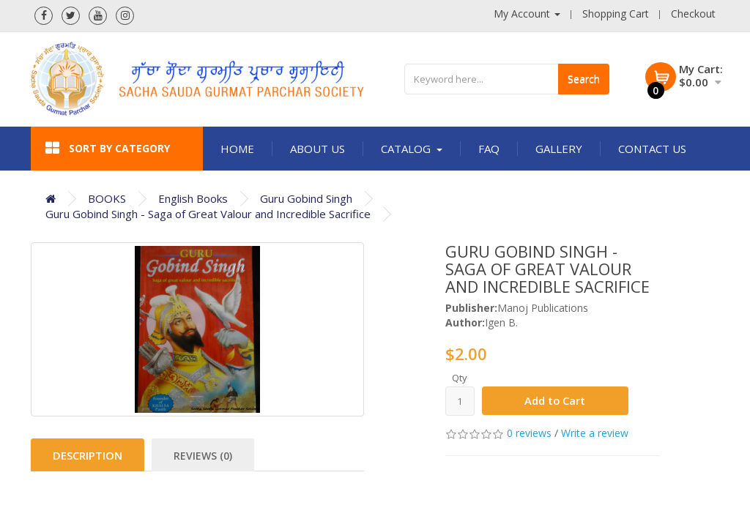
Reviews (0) (203, 456)
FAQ (489, 148)
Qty (459, 377)
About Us (317, 148)
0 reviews (529, 434)
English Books (193, 198)
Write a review (594, 434)
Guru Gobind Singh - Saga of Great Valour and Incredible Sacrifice (208, 213)
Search (584, 79)
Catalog (411, 148)
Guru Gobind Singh (306, 198)
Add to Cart (555, 401)
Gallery (558, 148)
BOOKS (107, 198)
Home (237, 148)
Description (87, 455)
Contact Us (652, 148)
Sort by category (107, 148)
